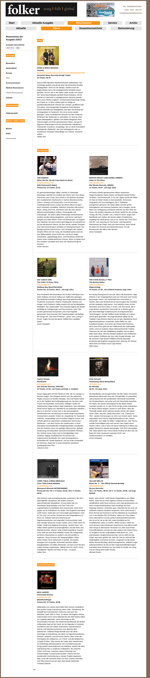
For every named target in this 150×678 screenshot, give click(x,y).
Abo (124, 6)
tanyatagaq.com (43, 384)
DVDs (8, 133)
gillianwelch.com (96, 486)
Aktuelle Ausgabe (42, 23)
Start (12, 23)
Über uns (138, 10)
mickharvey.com (44, 597)
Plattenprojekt (12, 113)
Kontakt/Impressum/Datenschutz (130, 12)
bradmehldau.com (44, 486)
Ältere (56, 28)
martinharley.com (96, 183)
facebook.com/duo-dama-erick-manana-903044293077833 (61, 73)
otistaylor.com (95, 384)
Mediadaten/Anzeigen (134, 6)
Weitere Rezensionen (15, 88)
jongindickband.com (45, 183)
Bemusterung (126, 28)
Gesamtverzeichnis (90, 28)
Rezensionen (84, 23)
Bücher (9, 129)
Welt (8, 78)
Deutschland (11, 68)
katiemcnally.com (96, 285)
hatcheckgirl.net (44, 285)
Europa (9, 73)
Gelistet (9, 98)
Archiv (133, 23)
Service (112, 23)
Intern (132, 10)
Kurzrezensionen (13, 83)
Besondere (10, 63)
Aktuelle (21, 28)
